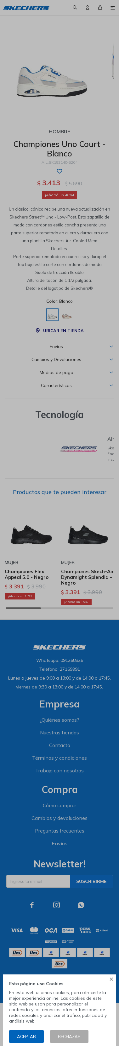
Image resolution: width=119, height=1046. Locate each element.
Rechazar (69, 1036)
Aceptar (26, 1036)
